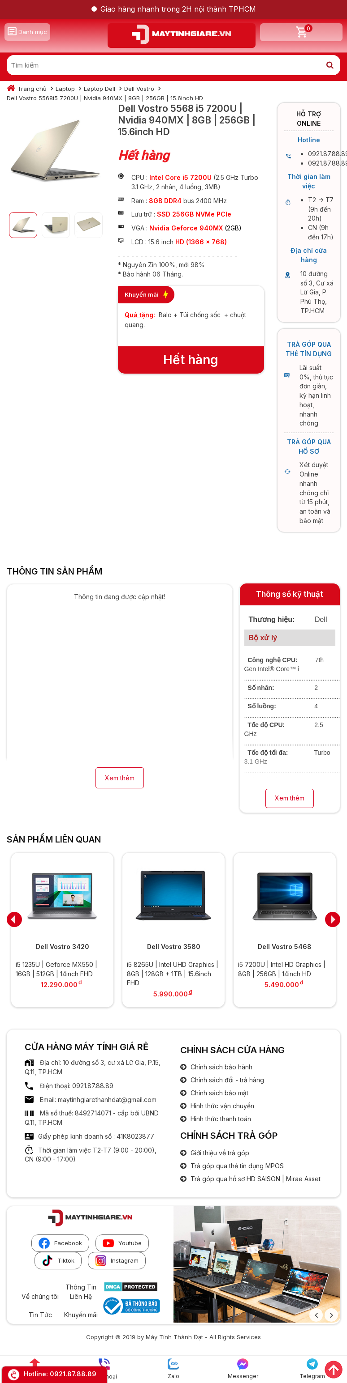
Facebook (60, 1243)
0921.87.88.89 (73, 1374)
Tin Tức (40, 1315)
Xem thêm (119, 778)
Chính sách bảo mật (218, 1093)
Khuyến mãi (81, 1315)
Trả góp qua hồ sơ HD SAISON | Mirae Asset (255, 1179)
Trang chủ (32, 88)
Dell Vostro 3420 (62, 946)
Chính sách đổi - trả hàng (226, 1080)
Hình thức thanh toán (220, 1119)
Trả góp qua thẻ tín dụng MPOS (236, 1166)
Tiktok (58, 1260)
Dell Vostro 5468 (285, 946)
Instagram (117, 1260)
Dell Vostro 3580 (173, 946)
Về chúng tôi (40, 1296)
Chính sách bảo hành (220, 1067)
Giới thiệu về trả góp (219, 1153)
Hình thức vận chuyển (221, 1106)
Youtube (122, 1243)
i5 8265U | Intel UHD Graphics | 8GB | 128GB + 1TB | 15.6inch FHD (172, 974)
